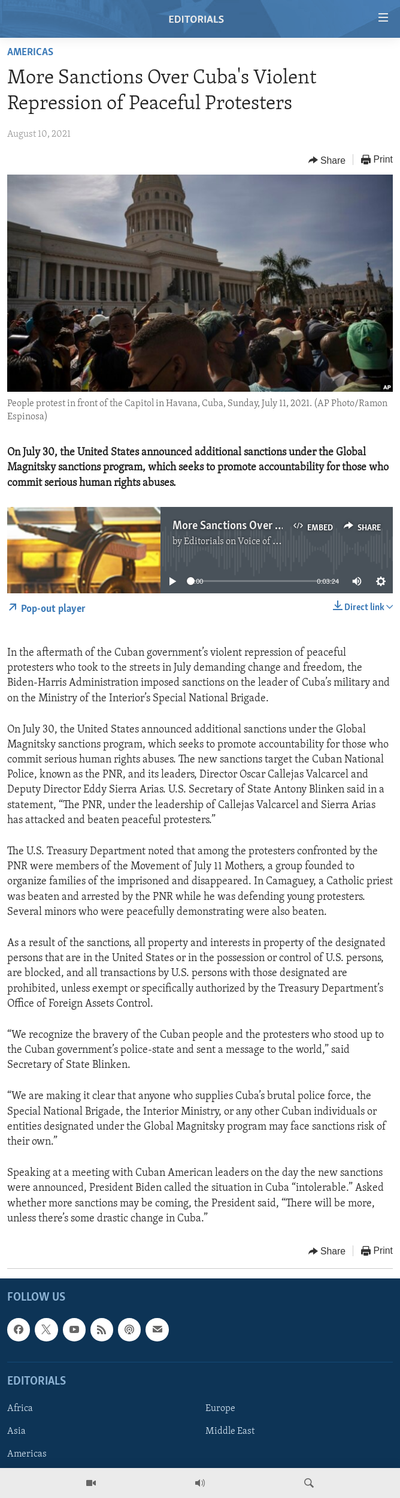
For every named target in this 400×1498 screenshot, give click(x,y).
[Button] (327, 160)
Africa (20, 1408)
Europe (220, 1408)
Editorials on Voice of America (246, 542)
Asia (16, 1431)
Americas (30, 52)
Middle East (229, 1431)
